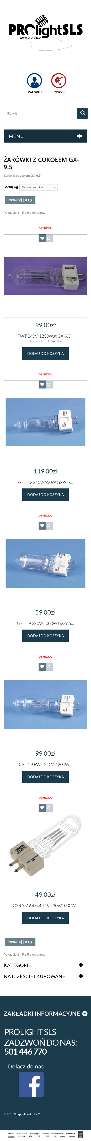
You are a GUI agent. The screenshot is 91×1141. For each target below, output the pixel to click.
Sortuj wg (11, 187)
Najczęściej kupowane (34, 976)
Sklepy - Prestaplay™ (27, 1114)
